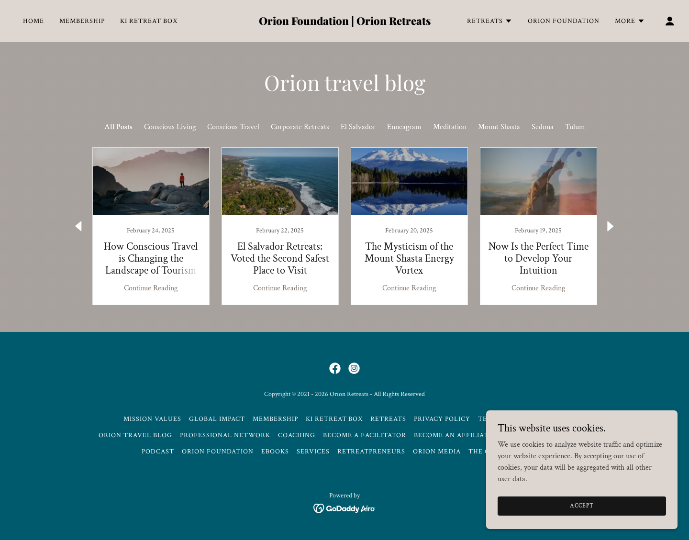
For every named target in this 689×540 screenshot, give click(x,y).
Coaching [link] (296, 435)
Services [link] (313, 451)
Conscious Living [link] (170, 127)
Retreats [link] (388, 419)
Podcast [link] (158, 451)
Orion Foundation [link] (564, 21)
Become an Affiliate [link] (453, 435)
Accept (581, 505)
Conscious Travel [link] (233, 127)
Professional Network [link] (225, 435)
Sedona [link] (543, 127)
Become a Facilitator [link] (364, 435)
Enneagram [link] (404, 127)
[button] (489, 21)
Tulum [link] (575, 127)
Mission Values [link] (152, 419)
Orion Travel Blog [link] (135, 435)
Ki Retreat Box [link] (149, 21)
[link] (344, 23)
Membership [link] (82, 21)
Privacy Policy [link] (442, 419)
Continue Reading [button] (151, 288)
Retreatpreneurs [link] (371, 451)
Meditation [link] (450, 127)
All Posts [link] (118, 127)
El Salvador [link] (358, 127)
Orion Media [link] (437, 451)
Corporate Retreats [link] (300, 127)
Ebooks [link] (275, 451)
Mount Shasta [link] (499, 127)
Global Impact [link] (217, 419)
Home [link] (33, 21)
